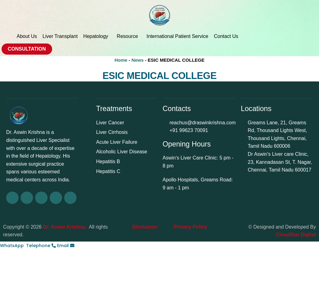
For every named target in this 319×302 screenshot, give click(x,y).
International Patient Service (177, 36)
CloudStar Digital (296, 234)
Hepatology (97, 36)
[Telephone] (41, 245)
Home (120, 60)
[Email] (65, 245)
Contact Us (226, 36)
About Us (27, 36)
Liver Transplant (60, 36)
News (137, 60)
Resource (129, 36)
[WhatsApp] (13, 245)
